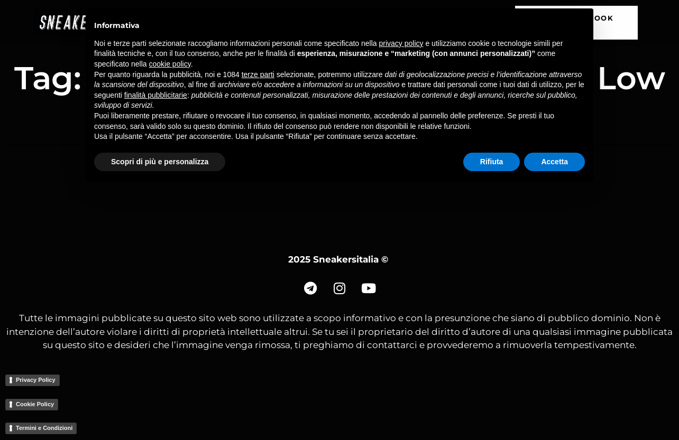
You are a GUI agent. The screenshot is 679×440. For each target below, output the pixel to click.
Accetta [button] (554, 161)
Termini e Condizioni (44, 428)
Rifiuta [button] (491, 161)
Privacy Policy (36, 380)
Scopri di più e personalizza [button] (159, 161)
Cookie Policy (35, 404)
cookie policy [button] (170, 64)
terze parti (258, 74)
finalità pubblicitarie (155, 95)
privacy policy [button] (401, 43)
